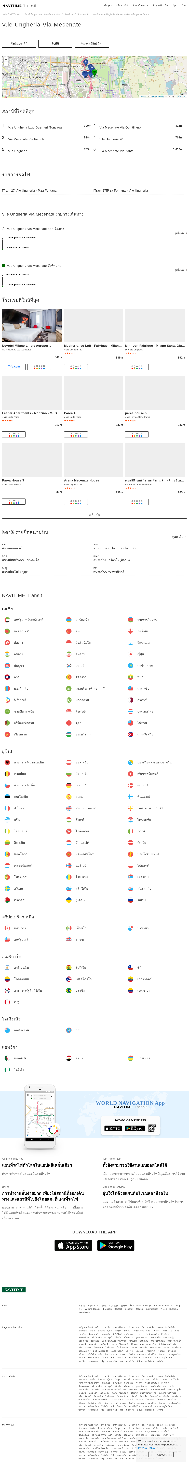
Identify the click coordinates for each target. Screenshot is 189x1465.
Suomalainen (152, 1309)
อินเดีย (92, 1331)
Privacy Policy (146, 1447)
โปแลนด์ (140, 1351)
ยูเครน (123, 1354)
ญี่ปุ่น (109, 1331)
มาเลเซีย (106, 1334)
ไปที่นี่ (55, 43)
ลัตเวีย (166, 1347)
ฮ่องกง (160, 1327)
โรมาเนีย (161, 1351)
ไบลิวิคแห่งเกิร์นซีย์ (168, 1344)
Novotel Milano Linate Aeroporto (26, 345)
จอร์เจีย (150, 1327)
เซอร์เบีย (172, 1351)
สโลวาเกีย (103, 1354)
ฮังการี (88, 1347)
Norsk (164, 1309)
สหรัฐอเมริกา (175, 1354)
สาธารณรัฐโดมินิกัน (164, 1358)
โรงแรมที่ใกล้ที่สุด (92, 43)
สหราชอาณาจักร (148, 1344)
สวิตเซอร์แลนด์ (158, 1341)
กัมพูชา (118, 1331)
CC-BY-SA (181, 96)
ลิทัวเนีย (143, 1347)
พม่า (165, 1331)
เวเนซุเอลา (93, 1361)
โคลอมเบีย (122, 1358)
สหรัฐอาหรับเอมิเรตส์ (88, 1327)
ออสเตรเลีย (111, 1361)
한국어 (124, 1305)
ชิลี (112, 1358)
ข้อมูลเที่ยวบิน (160, 5)
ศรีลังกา (156, 1331)
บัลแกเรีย (144, 1341)
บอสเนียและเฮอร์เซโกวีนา (114, 1341)
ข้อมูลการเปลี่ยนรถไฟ (116, 5)
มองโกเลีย (174, 1331)
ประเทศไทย (84, 1337)
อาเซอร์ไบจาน (119, 1327)
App (175, 5)
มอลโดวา (176, 1347)
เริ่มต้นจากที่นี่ (19, 43)
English (91, 1305)
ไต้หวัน (118, 1337)
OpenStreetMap (157, 96)
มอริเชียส (149, 1361)
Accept (161, 1454)
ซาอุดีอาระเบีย (152, 1334)
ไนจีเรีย (160, 1361)
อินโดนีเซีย (170, 1327)
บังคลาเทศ (134, 1327)
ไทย (132, 1305)
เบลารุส (114, 1354)
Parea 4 (70, 413)
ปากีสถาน (128, 1334)
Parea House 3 (13, 480)
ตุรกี (110, 1337)
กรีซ (80, 1347)
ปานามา (162, 1354)
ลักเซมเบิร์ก (155, 1347)
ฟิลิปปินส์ (117, 1334)
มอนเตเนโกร (84, 1351)
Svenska (173, 1309)
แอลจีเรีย (130, 1361)
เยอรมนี (82, 1344)
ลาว (148, 1331)
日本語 (81, 1305)
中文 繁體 (101, 1305)
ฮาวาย (81, 1358)
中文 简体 (113, 1305)
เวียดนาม (128, 1337)
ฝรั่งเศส (134, 1344)
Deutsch (118, 1309)
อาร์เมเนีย (105, 1327)
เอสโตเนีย (104, 1344)
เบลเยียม (133, 1341)
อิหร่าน (101, 1331)
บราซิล (81, 1361)
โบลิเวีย (105, 1358)
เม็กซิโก (152, 1354)
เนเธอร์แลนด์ (117, 1351)
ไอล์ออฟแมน (123, 1347)
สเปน (114, 1344)
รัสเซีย (132, 1354)
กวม (122, 1361)
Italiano (139, 1309)
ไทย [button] (184, 5)
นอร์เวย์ (129, 1351)
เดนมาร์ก (92, 1344)
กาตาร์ (139, 1334)
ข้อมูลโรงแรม (140, 5)
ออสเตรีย (95, 1341)
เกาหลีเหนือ (155, 1337)
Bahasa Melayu (144, 1305)
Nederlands (84, 1312)
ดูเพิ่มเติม (181, 233)
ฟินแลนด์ (123, 1344)
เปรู (102, 1361)
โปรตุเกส (150, 1351)
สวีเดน (81, 1354)
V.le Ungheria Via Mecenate (42, 24)
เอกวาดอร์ (147, 1358)
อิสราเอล (82, 1331)
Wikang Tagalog (93, 1309)
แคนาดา (141, 1354)
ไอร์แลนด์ (110, 1347)
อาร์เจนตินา (93, 1358)
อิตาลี (134, 1347)
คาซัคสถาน (138, 1331)
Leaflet (143, 96)
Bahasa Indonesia (163, 1305)
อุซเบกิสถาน (141, 1337)
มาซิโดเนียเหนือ (100, 1351)
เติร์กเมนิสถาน (99, 1337)
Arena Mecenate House (81, 480)
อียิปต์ (140, 1361)
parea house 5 (136, 413)
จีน (143, 1327)
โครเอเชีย (98, 1347)
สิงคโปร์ (165, 1334)
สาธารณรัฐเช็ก (174, 1341)
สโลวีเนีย (91, 1354)
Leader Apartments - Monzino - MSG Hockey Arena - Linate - (47, 413)
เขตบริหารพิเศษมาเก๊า (89, 1334)
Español (129, 1309)
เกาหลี (127, 1331)
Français (107, 1309)
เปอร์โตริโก (134, 1358)
